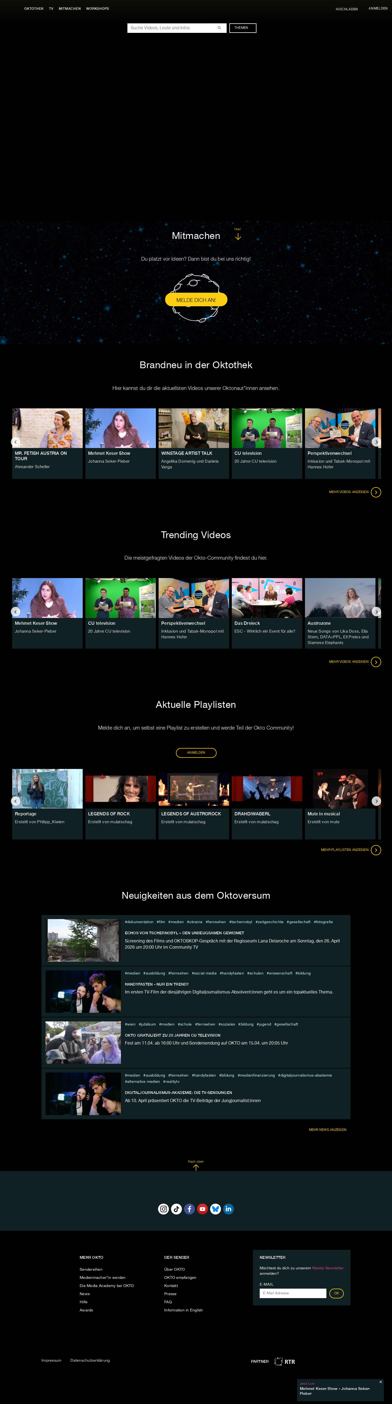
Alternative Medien (143, 1082)
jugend (265, 1024)
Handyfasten (233, 973)
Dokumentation (140, 922)
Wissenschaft (280, 973)
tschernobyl (242, 922)
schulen (256, 973)
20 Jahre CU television (254, 461)
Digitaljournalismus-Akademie (306, 1075)
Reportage (25, 813)
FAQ (168, 1302)
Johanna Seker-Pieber (108, 461)
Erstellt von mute (323, 822)
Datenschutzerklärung (90, 1360)
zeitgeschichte (271, 922)
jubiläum (148, 1024)
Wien (131, 1024)
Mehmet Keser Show (109, 453)
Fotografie (324, 922)
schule (186, 1024)
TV (52, 9)
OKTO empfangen (180, 1278)
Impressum (51, 1360)
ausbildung (155, 973)
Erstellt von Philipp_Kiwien (38, 822)
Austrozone (319, 623)
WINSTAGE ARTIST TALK (186, 453)
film (162, 922)
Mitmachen (71, 9)
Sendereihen (91, 1270)
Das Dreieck (247, 623)
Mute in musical (324, 813)
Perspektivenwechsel (330, 453)
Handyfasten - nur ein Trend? (157, 984)
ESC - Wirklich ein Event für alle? (264, 631)
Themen (244, 28)
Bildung (304, 973)
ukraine (196, 922)
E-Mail (267, 1284)
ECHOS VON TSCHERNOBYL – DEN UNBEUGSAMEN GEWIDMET (184, 933)
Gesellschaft (300, 922)
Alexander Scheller (32, 467)
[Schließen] (381, 1382)
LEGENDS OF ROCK (109, 813)
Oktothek (35, 9)
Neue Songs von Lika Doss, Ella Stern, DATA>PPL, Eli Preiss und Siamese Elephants (336, 637)
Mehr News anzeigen (328, 1130)
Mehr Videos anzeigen (355, 492)
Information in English (183, 1310)
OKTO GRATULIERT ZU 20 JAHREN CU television (173, 1035)
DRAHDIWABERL (252, 813)
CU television (248, 453)
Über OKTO (174, 1270)
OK (336, 1293)
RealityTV (172, 1082)
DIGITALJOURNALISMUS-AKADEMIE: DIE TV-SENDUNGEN (178, 1092)
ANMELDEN (196, 753)
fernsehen (217, 922)
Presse (170, 1294)
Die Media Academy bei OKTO (107, 1286)
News (85, 1294)
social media (205, 973)
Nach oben (196, 1165)
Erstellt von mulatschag (109, 822)
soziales (228, 1024)
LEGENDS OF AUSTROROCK (191, 813)
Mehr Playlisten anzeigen (351, 850)
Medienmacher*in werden (103, 1278)
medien (177, 922)
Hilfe (84, 1302)
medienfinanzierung (257, 1075)
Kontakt (171, 1286)
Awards (86, 1310)
